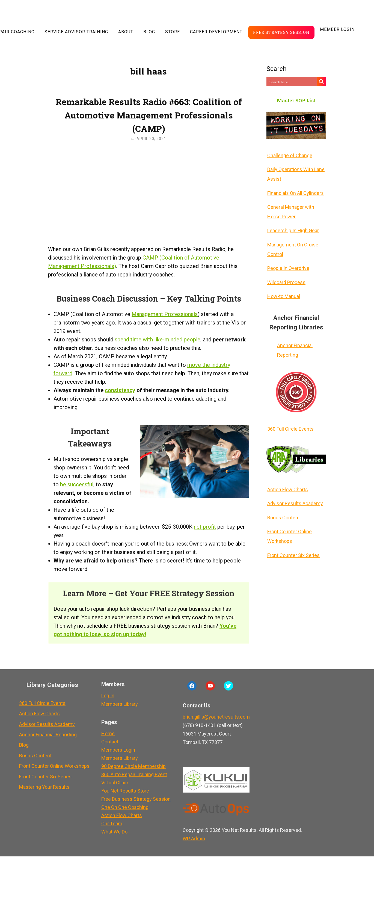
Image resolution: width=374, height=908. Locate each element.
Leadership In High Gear (292, 226)
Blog (149, 31)
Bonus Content (282, 505)
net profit (205, 526)
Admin (192, 838)
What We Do (113, 832)
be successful (76, 484)
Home (106, 733)
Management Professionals (165, 314)
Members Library (118, 704)
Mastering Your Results (43, 779)
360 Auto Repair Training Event (132, 774)
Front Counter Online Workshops (288, 523)
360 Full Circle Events (289, 419)
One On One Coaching (123, 807)
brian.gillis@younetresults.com (214, 717)
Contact (108, 742)
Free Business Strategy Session (134, 799)
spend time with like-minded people (157, 339)
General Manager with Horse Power (289, 208)
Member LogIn (337, 29)
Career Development (216, 31)
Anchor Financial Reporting (294, 341)
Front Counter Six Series (292, 541)
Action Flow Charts (286, 479)
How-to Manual (282, 288)
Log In (106, 695)
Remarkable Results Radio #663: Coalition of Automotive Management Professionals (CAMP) (149, 115)
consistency (120, 390)
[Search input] (291, 82)
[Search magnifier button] (321, 81)
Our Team (110, 823)
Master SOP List (296, 100)
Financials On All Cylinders (294, 190)
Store (172, 31)
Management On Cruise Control (291, 244)
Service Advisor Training (76, 31)
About (125, 31)
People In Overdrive (287, 262)
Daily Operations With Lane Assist (295, 172)
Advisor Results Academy (294, 492)
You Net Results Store (123, 791)
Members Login (116, 750)
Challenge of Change (288, 155)
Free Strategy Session (281, 32)
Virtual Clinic (113, 782)
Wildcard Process (285, 275)
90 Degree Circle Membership (132, 766)
